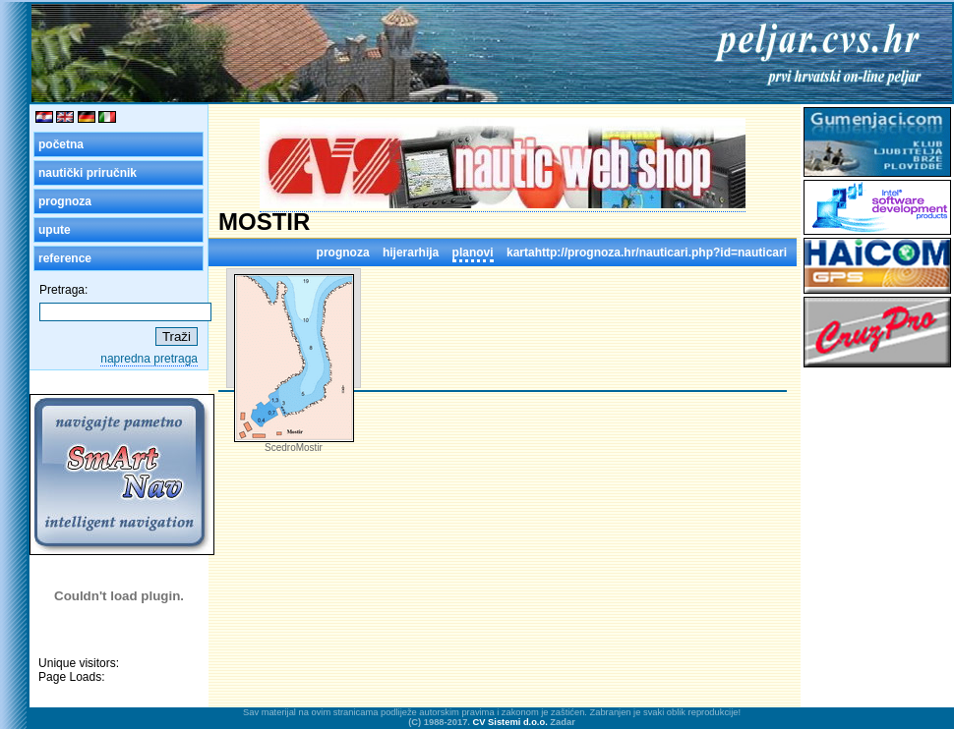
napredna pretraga (149, 358)
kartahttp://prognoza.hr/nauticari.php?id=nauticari (647, 252)
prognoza (64, 201)
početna (61, 144)
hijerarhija (411, 252)
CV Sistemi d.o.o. (510, 722)
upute (54, 230)
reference (64, 258)
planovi (473, 252)
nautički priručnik (87, 173)
